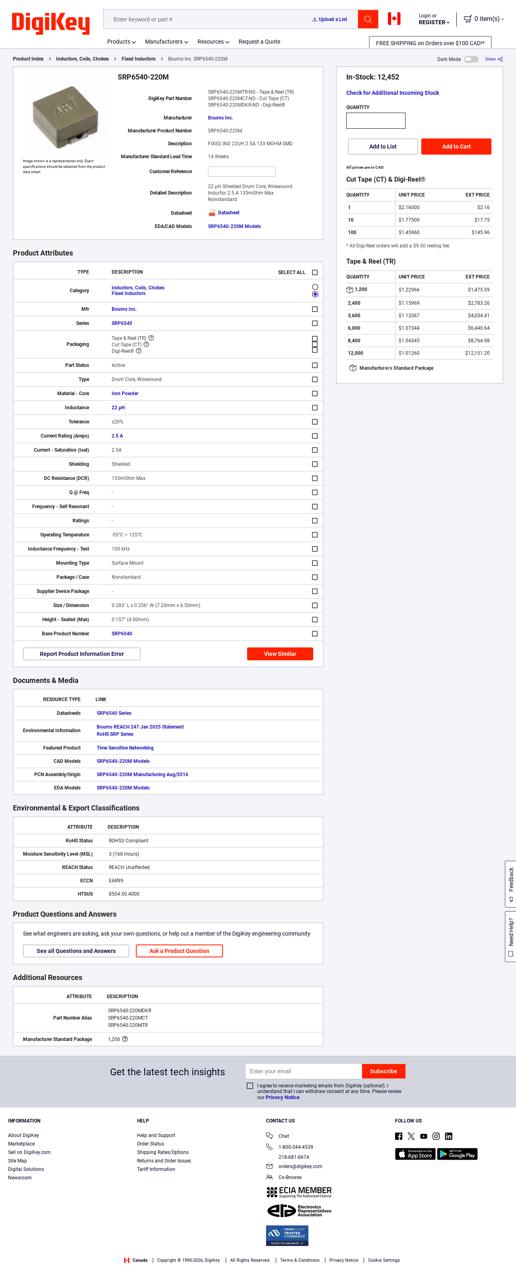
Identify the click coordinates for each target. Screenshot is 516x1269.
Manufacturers (164, 41)
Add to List (383, 146)
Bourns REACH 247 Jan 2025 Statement (140, 727)
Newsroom (20, 1178)
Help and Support (156, 1135)
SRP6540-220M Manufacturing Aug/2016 (142, 774)
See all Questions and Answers (76, 951)
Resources (211, 41)
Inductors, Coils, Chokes (82, 59)
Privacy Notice (283, 1097)
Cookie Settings (384, 1260)
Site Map (17, 1161)
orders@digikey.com (294, 1167)
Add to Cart (456, 146)
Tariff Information (156, 1169)
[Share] (494, 59)
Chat (277, 1137)
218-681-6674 (287, 1157)
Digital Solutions (26, 1169)
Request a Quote (259, 41)
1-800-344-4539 (289, 1148)
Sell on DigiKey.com (29, 1152)
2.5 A (117, 436)
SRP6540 (122, 323)
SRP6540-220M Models (234, 226)
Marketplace (21, 1144)
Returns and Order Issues (164, 1161)
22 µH (118, 407)
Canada (136, 1260)
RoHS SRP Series (115, 734)
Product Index (28, 59)
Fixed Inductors (139, 59)
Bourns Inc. (220, 118)
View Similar (280, 654)
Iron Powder (125, 393)
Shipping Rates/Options (163, 1152)
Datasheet (223, 213)
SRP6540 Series (114, 713)
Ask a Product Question (179, 951)
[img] (50, 24)
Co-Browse (284, 1178)
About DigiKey (23, 1135)
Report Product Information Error (82, 654)
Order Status (150, 1144)
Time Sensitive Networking (125, 748)
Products (118, 41)
